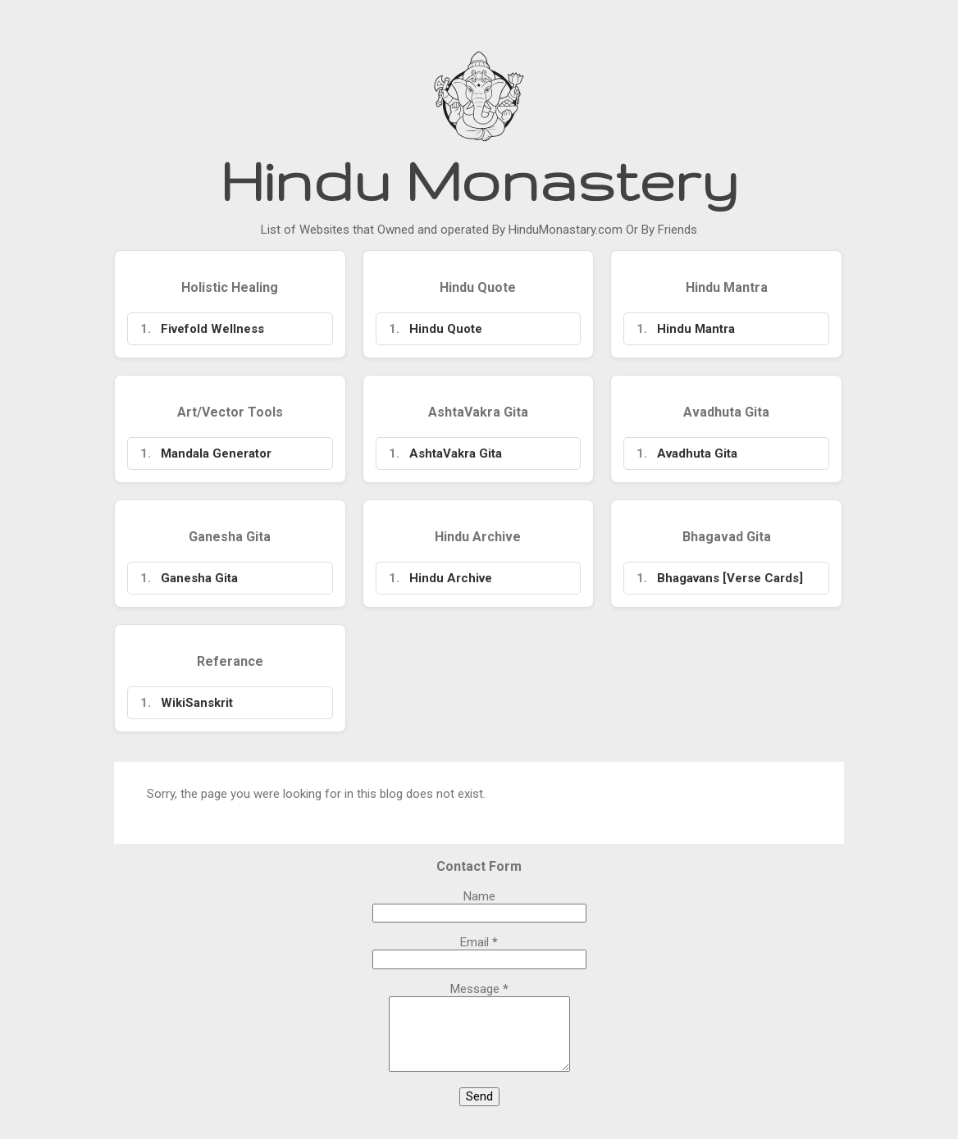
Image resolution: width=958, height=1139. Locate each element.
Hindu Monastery (479, 180)
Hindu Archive (450, 578)
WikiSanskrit (197, 702)
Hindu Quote (445, 328)
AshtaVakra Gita (455, 453)
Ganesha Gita (199, 578)
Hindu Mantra (696, 328)
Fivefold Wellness (212, 328)
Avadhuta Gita (697, 453)
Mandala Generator (216, 453)
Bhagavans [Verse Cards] (730, 578)
